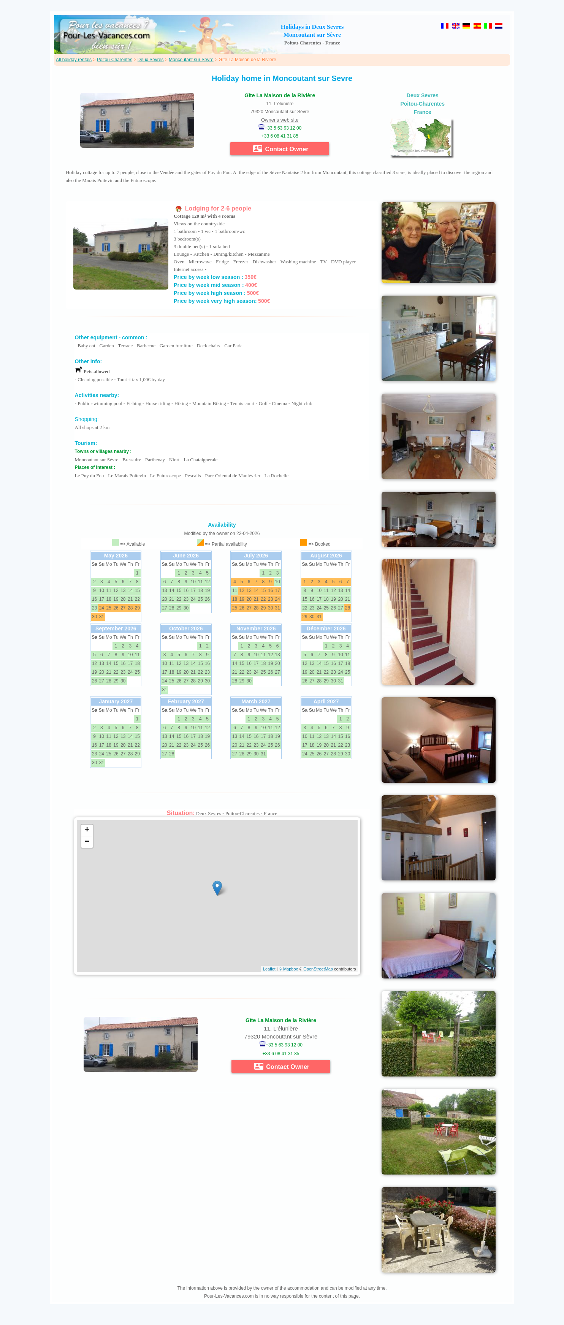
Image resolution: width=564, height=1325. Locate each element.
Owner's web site (280, 120)
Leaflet (269, 969)
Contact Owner (280, 148)
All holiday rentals (74, 59)
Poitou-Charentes (114, 59)
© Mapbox (288, 969)
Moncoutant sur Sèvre (191, 59)
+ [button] (86, 830)
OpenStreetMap (318, 969)
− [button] (86, 842)
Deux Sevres (151, 59)
